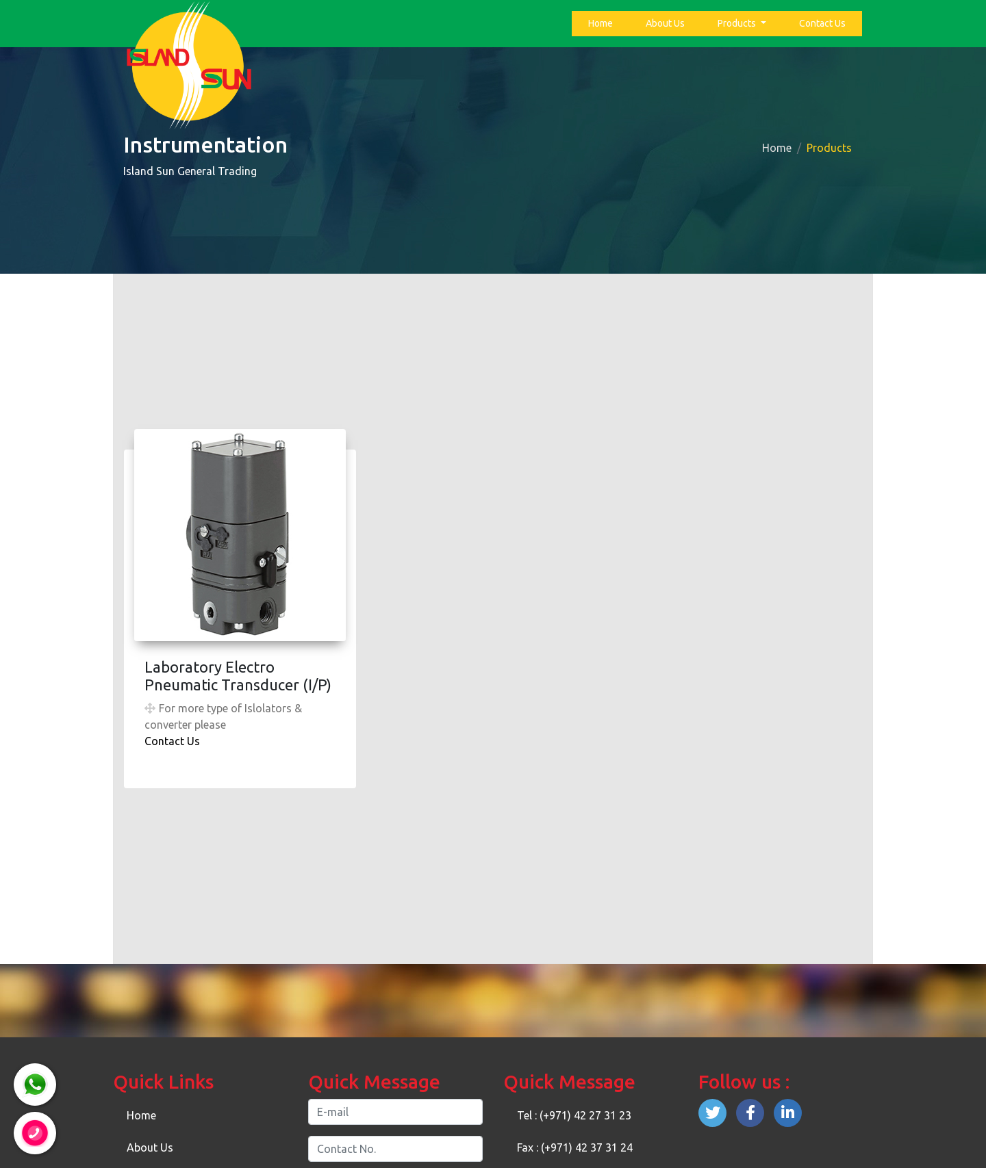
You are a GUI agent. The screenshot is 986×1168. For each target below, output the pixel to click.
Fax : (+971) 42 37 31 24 (575, 1147)
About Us (665, 23)
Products (738, 23)
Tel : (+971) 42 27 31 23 (574, 1115)
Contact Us (822, 23)
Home (603, 22)
